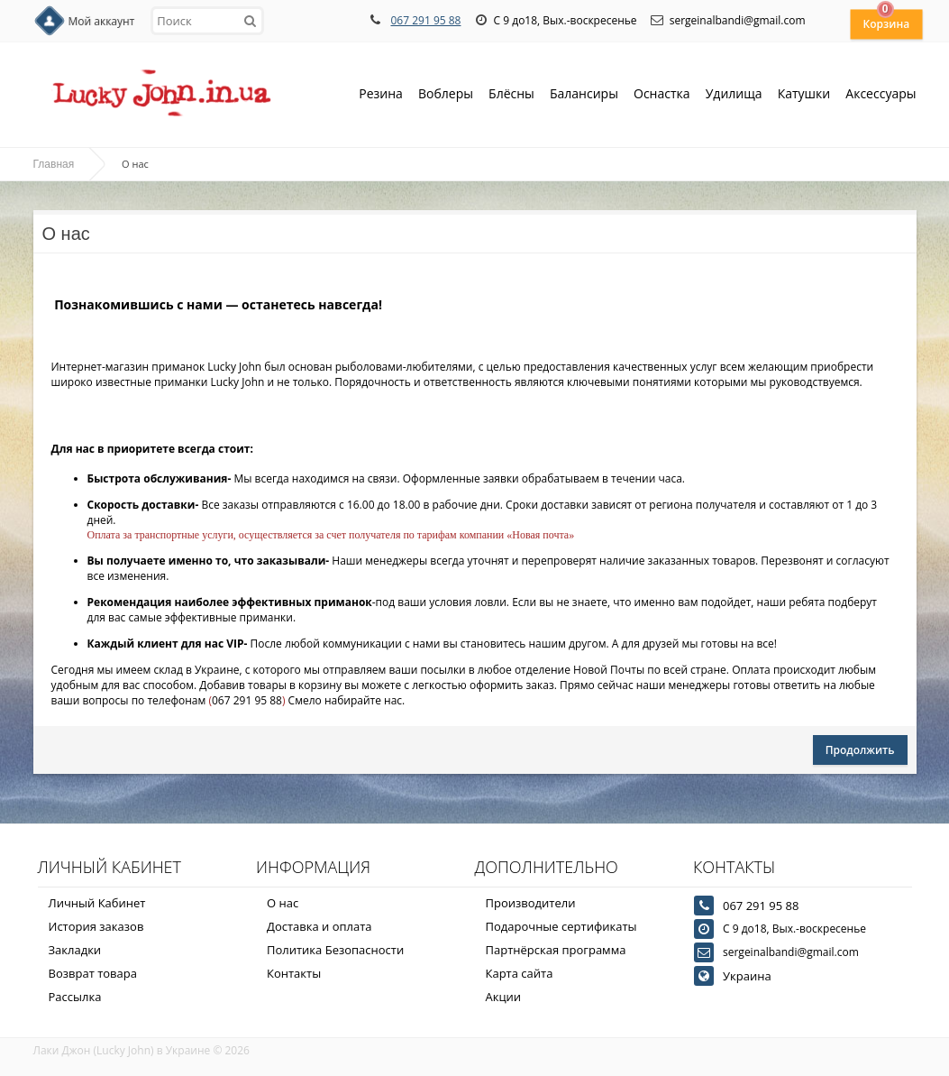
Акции (504, 997)
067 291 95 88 (425, 20)
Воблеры (445, 95)
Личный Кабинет (97, 903)
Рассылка (75, 997)
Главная (54, 164)
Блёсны (511, 95)
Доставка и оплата (319, 926)
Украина (747, 976)
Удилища (734, 95)
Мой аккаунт (101, 21)
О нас (282, 903)
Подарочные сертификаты (561, 926)
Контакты (294, 973)
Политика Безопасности (335, 950)
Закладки (75, 950)
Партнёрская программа (556, 950)
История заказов (96, 926)
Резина (381, 95)
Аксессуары (880, 93)
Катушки (804, 95)
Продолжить (860, 750)
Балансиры (584, 95)
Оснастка (662, 95)
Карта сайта (519, 973)
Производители (531, 903)
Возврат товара (93, 973)
